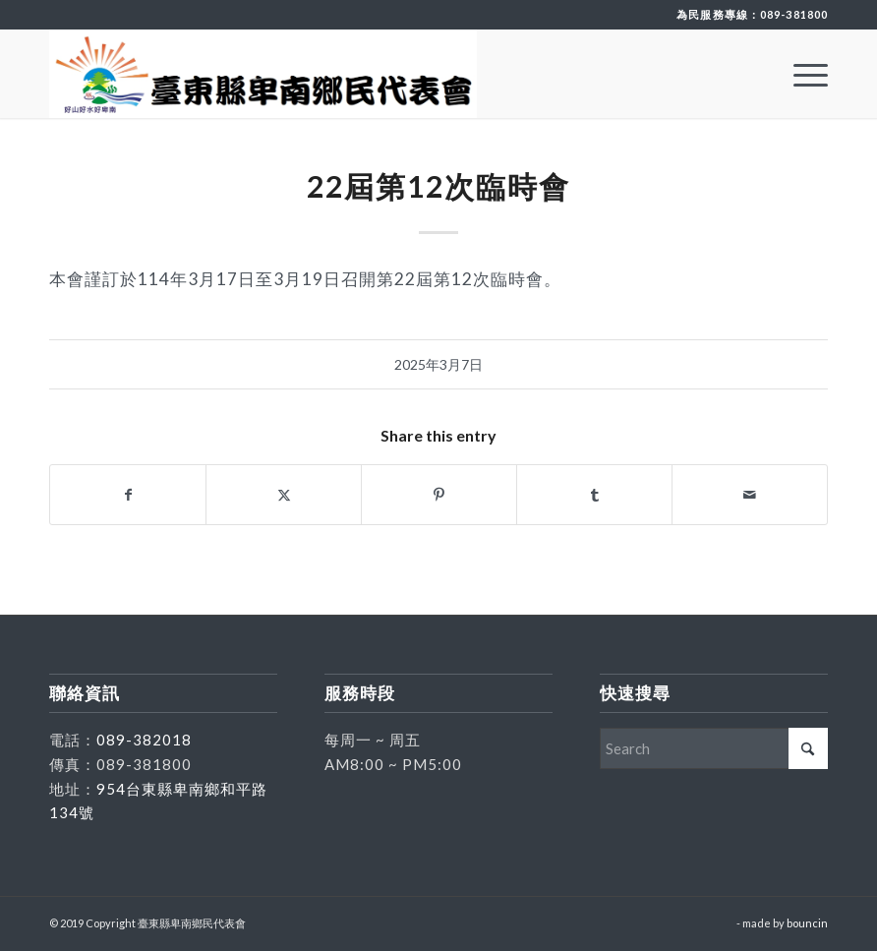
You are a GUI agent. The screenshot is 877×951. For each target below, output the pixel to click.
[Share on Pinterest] (439, 494)
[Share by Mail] (749, 494)
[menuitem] (801, 74)
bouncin (807, 923)
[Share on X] (283, 494)
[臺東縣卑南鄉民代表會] (263, 74)
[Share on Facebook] (127, 494)
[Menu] (801, 74)
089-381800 (794, 14)
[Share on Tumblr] (594, 494)
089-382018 (144, 739)
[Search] (714, 748)
